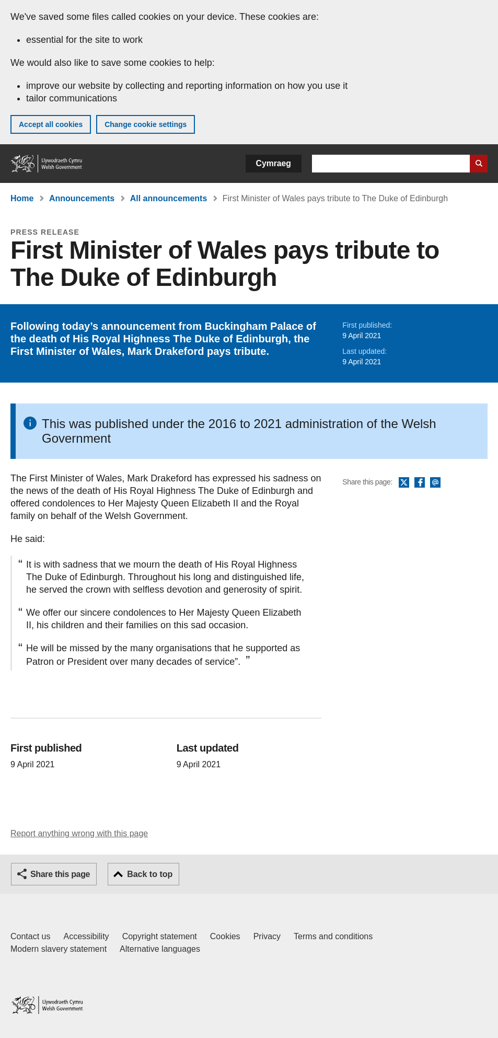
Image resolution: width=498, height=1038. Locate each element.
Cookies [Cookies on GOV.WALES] (225, 936)
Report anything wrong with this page (79, 833)
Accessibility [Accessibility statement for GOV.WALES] (86, 936)
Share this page (60, 874)
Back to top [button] (149, 874)
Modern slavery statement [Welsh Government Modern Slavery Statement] (58, 948)
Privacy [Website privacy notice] (267, 936)
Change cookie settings (146, 124)
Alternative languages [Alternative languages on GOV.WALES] (160, 948)
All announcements (168, 198)
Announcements (81, 198)
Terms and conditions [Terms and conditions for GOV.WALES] (333, 936)
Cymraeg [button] (273, 163)
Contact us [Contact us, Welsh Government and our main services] (30, 936)
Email (435, 483)
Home (21, 198)
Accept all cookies (51, 124)
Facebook (419, 483)
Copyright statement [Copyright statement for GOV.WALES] (159, 936)
